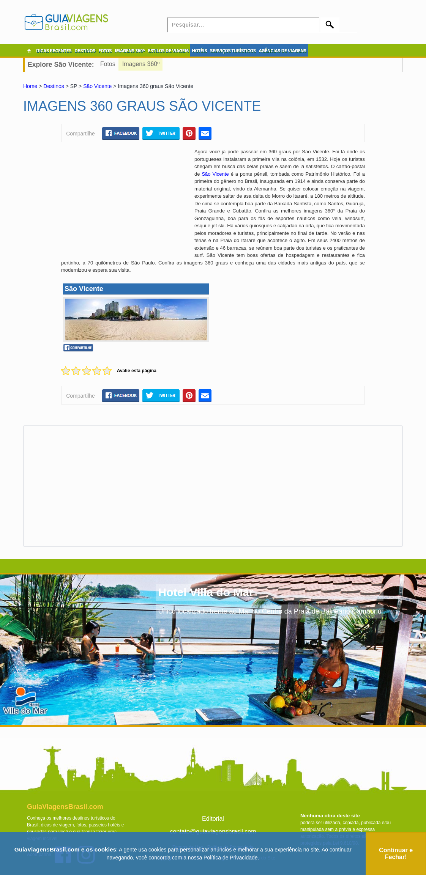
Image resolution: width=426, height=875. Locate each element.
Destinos (53, 86)
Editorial (213, 818)
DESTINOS (84, 51)
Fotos (107, 64)
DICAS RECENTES (53, 51)
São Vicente (97, 86)
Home (30, 86)
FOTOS (105, 51)
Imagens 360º (140, 64)
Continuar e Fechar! (396, 853)
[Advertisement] (125, 203)
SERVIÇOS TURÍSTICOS (233, 51)
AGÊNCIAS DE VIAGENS (282, 51)
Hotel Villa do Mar (205, 592)
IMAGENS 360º (130, 51)
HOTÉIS (199, 51)
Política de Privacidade (230, 858)
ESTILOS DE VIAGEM (168, 51)
